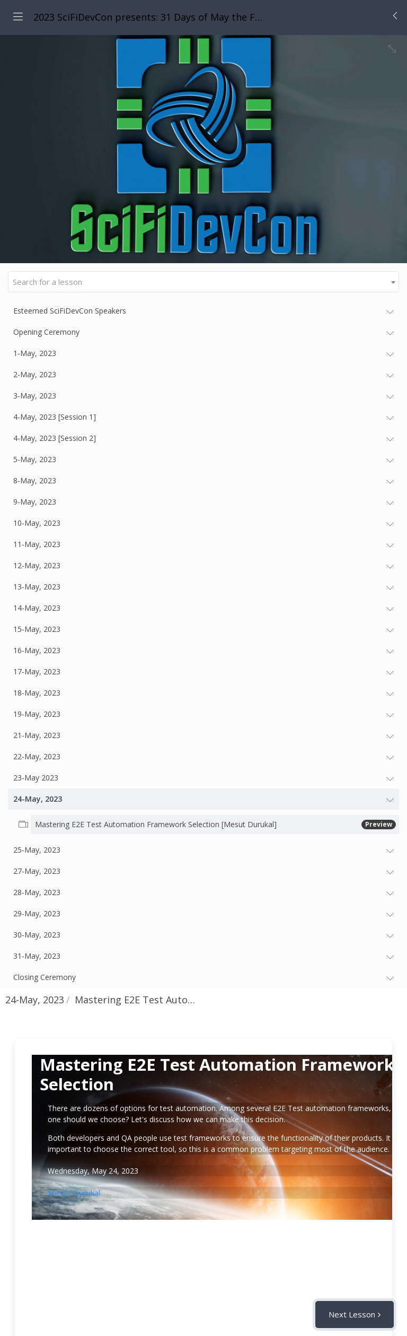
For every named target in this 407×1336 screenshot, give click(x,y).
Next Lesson (352, 1314)
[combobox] (203, 281)
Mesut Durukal (74, 1192)
